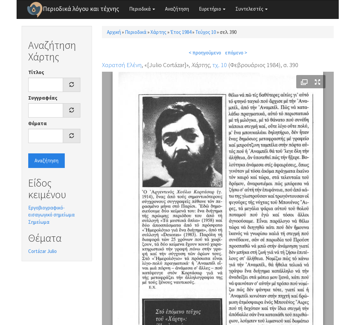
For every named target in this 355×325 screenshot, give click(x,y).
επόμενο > (236, 52)
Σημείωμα (38, 222)
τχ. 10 (219, 65)
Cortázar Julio (42, 251)
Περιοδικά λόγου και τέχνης (81, 9)
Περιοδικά (142, 9)
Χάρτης (158, 32)
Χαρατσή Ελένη (122, 65)
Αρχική (114, 32)
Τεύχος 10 (205, 32)
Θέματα (37, 123)
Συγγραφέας (42, 98)
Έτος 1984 (180, 32)
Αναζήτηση (177, 9)
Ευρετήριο (212, 9)
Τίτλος (36, 72)
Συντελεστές (251, 9)
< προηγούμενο (205, 52)
